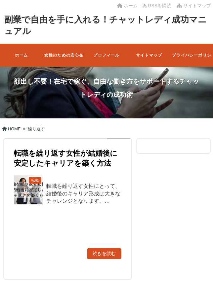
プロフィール (106, 55)
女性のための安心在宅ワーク (64, 60)
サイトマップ (194, 5)
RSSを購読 (158, 5)
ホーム (127, 5)
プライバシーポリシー (191, 60)
